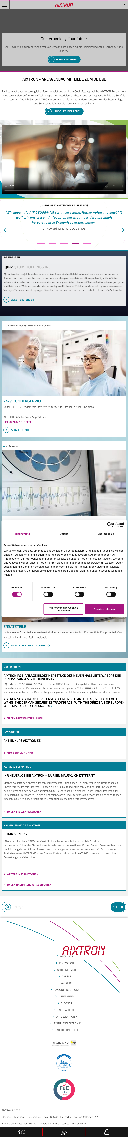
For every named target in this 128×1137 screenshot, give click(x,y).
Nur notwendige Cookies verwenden (63, 609)
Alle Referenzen (18, 300)
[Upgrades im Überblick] (64, 483)
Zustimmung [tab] (22, 533)
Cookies (65, 1123)
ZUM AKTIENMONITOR (20, 753)
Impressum (19, 1117)
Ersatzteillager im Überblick (27, 645)
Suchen (118, 907)
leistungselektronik (67, 1023)
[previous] (5, 230)
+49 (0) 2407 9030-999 (17, 422)
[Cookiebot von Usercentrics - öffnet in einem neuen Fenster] (109, 524)
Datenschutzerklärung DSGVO (43, 1117)
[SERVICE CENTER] (64, 363)
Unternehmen (66, 970)
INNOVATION (66, 963)
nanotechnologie (67, 1030)
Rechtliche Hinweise (49, 1123)
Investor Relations (67, 990)
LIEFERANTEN (66, 996)
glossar (66, 1003)
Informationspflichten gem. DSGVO (19, 1123)
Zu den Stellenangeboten (24, 812)
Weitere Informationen (22, 874)
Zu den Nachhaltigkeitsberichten (29, 885)
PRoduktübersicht (62, 111)
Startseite (7, 1117)
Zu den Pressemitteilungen (25, 718)
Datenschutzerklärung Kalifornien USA (79, 1117)
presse (66, 976)
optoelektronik (66, 1017)
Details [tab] (64, 533)
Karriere (66, 983)
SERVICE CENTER (17, 430)
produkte (66, 956)
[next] (122, 230)
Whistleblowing (79, 1123)
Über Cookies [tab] (106, 533)
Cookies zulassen (104, 609)
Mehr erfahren (62, 59)
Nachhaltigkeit (67, 1010)
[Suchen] (123, 4)
